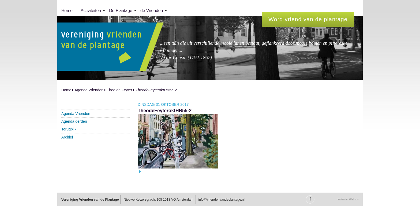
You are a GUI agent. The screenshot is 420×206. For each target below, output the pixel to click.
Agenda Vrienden (88, 90)
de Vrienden (151, 10)
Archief (67, 137)
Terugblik (68, 129)
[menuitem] (67, 11)
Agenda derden (74, 121)
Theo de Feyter (119, 90)
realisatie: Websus (348, 199)
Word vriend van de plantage (307, 19)
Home (67, 10)
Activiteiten (91, 10)
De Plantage (120, 10)
